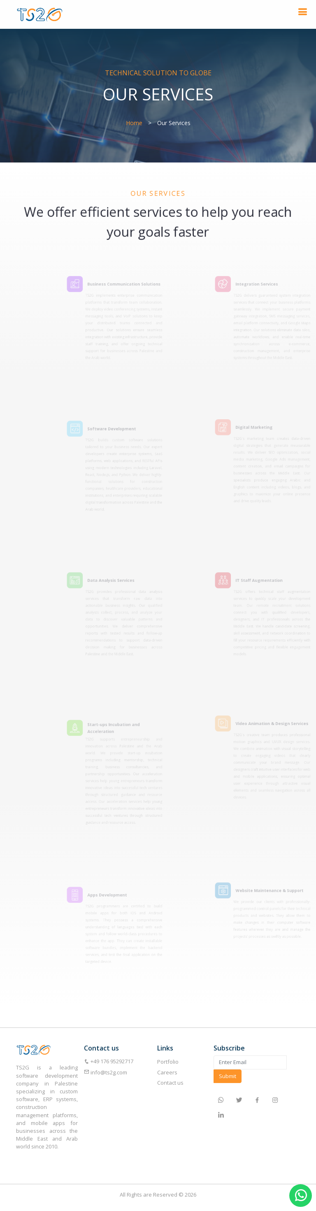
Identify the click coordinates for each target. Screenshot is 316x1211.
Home (134, 123)
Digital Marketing (261, 430)
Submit (227, 1076)
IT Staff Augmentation (265, 583)
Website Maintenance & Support (275, 892)
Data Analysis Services (117, 583)
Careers (167, 1072)
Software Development (118, 432)
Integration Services (263, 287)
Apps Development (114, 897)
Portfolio (168, 1061)
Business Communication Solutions (129, 287)
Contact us (170, 1082)
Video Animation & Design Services (277, 726)
